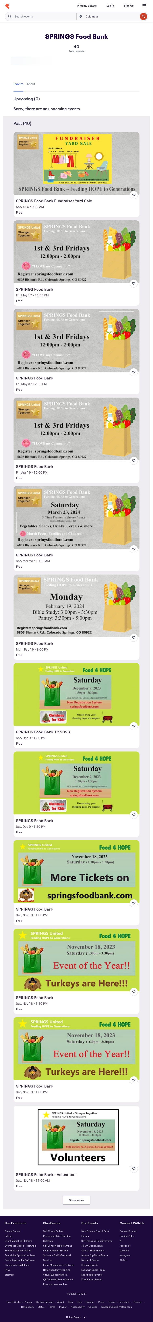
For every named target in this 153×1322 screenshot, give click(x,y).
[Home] (7, 6)
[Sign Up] (129, 6)
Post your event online (55, 1284)
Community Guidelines (17, 1264)
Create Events (12, 1231)
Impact (112, 1301)
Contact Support (128, 1231)
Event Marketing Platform (18, 1240)
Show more (76, 1200)
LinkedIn (124, 1250)
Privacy (63, 1306)
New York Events (90, 1260)
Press (101, 1301)
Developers (27, 1306)
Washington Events (91, 1279)
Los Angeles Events (92, 1274)
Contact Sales (127, 1236)
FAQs (7, 1269)
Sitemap (9, 1274)
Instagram (125, 1255)
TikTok (123, 1260)
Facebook (125, 1245)
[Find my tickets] (87, 6)
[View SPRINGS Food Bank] (76, 251)
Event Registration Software (20, 1260)
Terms (51, 1306)
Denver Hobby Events (93, 1250)
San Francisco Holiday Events (96, 1240)
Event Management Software (58, 1264)
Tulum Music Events (92, 1245)
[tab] (19, 84)
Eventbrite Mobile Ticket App (20, 1245)
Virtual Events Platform (55, 1274)
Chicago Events (89, 1264)
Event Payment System (55, 1250)
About (60, 1301)
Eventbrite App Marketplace (20, 1255)
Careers (90, 1301)
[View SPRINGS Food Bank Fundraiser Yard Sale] (76, 163)
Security (138, 1301)
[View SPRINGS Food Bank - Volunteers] (76, 1137)
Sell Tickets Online (53, 1231)
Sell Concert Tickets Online (57, 1245)
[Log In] (110, 6)
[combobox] (111, 16)
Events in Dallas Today (93, 1269)
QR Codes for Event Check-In (58, 1279)
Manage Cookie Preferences (116, 1306)
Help (79, 1301)
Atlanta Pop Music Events (94, 1255)
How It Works (14, 1301)
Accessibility (78, 1306)
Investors (124, 1301)
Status (41, 1306)
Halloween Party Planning (56, 1269)
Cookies (92, 1306)
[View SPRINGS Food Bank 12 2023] (76, 694)
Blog (70, 1301)
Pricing (8, 1236)
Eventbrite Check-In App (18, 1250)
